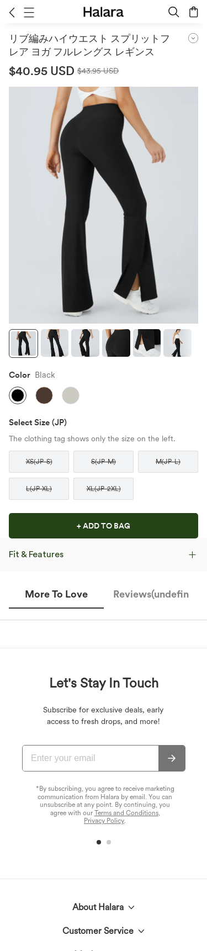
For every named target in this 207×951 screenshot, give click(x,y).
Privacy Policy (104, 821)
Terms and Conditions (126, 813)
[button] (12, 12)
